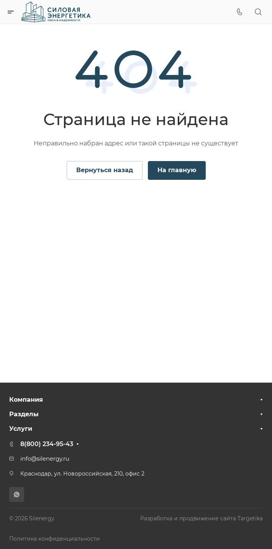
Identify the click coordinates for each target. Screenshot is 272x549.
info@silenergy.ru (44, 458)
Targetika (250, 518)
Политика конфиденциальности (54, 539)
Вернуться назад (104, 170)
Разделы (24, 414)
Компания (26, 399)
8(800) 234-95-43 (46, 444)
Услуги (20, 428)
